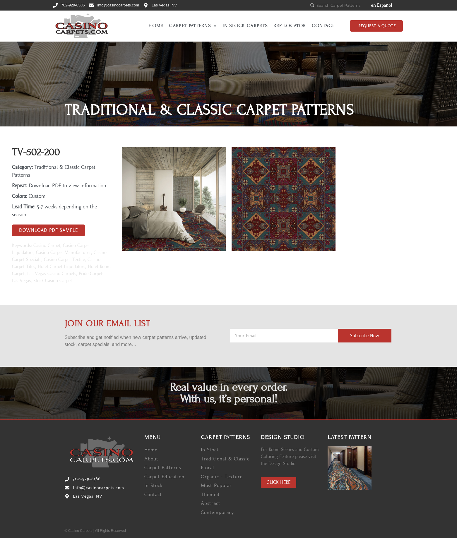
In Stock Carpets (245, 26)
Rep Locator (289, 26)
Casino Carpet (46, 245)
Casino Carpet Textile (64, 259)
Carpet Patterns (193, 26)
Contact (323, 26)
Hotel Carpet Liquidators (61, 266)
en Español (381, 5)
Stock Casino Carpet (52, 280)
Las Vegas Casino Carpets (51, 273)
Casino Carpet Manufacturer (63, 252)
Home (155, 26)
